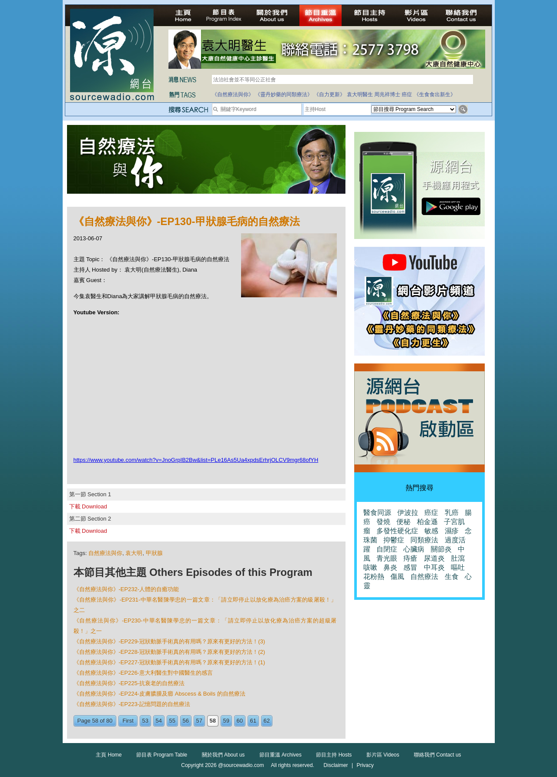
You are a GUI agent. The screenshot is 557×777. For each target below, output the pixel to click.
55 (172, 720)
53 (145, 720)
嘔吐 (458, 567)
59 (226, 720)
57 (199, 720)
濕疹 (452, 531)
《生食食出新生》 (435, 94)
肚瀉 (458, 558)
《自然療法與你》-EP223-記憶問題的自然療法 (132, 704)
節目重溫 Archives (280, 755)
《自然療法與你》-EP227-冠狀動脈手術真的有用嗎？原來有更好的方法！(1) (169, 662)
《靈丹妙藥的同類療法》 (283, 94)
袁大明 (133, 553)
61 (253, 720)
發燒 (383, 521)
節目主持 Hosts (334, 755)
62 (267, 720)
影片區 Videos (382, 755)
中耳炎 (434, 567)
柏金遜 (427, 521)
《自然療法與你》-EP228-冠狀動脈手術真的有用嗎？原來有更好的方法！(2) (169, 652)
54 (159, 720)
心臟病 (413, 549)
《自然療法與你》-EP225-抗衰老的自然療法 (129, 683)
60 (240, 720)
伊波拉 (407, 512)
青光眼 (386, 558)
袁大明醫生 (360, 94)
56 (186, 720)
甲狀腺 (154, 553)
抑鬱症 (393, 540)
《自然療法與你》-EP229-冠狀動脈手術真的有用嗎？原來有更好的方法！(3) (169, 641)
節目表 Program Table (161, 755)
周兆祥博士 (387, 94)
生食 (452, 576)
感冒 (410, 567)
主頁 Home (108, 755)
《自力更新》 (329, 94)
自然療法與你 (105, 553)
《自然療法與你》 (233, 94)
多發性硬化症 (397, 531)
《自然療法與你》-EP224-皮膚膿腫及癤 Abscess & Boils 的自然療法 (159, 693)
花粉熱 (373, 576)
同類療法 (424, 540)
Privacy (364, 765)
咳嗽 (370, 567)
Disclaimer (336, 765)
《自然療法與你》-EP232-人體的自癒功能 (126, 589)
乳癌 (452, 512)
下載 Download (88, 506)
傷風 (397, 576)
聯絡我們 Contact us (437, 755)
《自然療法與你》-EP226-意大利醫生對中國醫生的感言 (143, 672)
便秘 (403, 521)
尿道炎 (434, 558)
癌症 (407, 94)
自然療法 (424, 576)
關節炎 (441, 549)
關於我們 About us (223, 755)
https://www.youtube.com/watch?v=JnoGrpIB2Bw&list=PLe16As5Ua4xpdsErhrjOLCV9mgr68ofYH (196, 460)
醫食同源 (377, 512)
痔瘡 (410, 558)
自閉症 (386, 549)
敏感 (431, 531)
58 (213, 720)
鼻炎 (390, 567)
